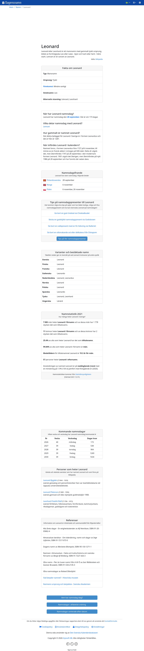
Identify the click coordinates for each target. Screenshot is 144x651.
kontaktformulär (111, 621)
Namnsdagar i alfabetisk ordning (72, 604)
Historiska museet (70, 577)
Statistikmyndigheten (83, 374)
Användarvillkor (62, 627)
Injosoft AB (67, 638)
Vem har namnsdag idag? (72, 597)
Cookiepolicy (45, 627)
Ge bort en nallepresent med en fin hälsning (72, 226)
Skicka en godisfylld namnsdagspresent (72, 219)
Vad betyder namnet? (52, 577)
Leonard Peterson (50, 492)
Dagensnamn (13, 3)
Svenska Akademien (81, 584)
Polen (49, 189)
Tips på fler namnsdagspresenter (72, 238)
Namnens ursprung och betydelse (57, 584)
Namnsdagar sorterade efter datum (72, 611)
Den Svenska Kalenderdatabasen (84, 632)
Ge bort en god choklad (71, 213)
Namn (18, 7)
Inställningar (97, 627)
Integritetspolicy (81, 627)
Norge (49, 185)
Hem (11, 7)
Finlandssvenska (54, 180)
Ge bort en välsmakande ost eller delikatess (72, 232)
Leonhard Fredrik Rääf (52, 501)
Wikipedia (99, 59)
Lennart (46, 126)
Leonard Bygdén (50, 480)
